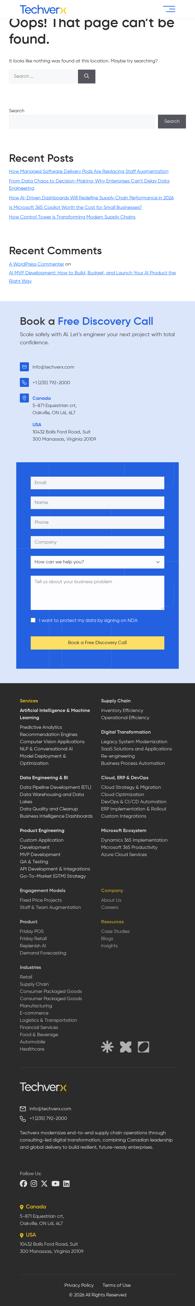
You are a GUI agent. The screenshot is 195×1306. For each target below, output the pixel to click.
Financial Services (39, 1027)
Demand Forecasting (43, 953)
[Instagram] (34, 1183)
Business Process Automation (133, 763)
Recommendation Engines (48, 734)
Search (16, 111)
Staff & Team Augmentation (50, 907)
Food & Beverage (39, 1035)
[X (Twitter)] (44, 1183)
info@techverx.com (53, 367)
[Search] (86, 76)
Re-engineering (118, 756)
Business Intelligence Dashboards (56, 816)
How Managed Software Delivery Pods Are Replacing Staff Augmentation (89, 171)
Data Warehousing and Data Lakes (52, 798)
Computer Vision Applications (52, 742)
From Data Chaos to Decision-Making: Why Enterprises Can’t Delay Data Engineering (89, 185)
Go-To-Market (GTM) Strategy (53, 876)
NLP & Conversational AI (46, 749)
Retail (26, 977)
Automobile (32, 1042)
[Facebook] (23, 1183)
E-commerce (34, 1013)
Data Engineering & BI (44, 778)
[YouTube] (55, 1183)
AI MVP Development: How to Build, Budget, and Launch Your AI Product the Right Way (92, 277)
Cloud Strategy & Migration (131, 787)
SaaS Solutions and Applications (136, 749)
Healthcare (32, 1049)
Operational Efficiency (125, 718)
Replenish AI (33, 946)
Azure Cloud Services (124, 854)
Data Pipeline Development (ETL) (55, 787)
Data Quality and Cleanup (49, 809)
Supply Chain (116, 701)
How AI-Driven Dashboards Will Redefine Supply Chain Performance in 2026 (91, 198)
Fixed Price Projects (41, 900)
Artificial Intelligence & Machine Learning (55, 714)
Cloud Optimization (122, 794)
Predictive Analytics (41, 727)
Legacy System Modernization (134, 742)
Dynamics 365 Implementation (134, 840)
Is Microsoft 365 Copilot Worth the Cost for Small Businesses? (75, 207)
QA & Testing (34, 862)
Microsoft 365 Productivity (129, 847)
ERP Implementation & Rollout (133, 809)
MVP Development (40, 854)
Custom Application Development (41, 844)
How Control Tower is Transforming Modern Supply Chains (72, 217)
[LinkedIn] (66, 1183)
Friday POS (32, 931)
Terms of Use (117, 1285)
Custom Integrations (123, 816)
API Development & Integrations (55, 869)
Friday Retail (33, 939)
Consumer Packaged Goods (51, 991)
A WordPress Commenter (36, 264)
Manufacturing (36, 1006)
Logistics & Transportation (48, 1020)
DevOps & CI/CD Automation (133, 802)
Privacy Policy (79, 1285)
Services (29, 701)
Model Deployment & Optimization (43, 760)
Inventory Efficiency (122, 710)
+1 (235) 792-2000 (51, 383)
